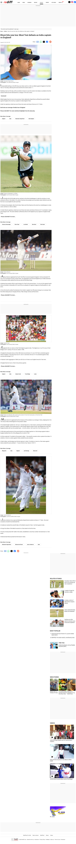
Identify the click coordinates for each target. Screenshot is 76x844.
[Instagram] (72, 2)
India (10, 118)
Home (1, 31)
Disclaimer (37, 839)
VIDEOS (52, 723)
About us (52, 839)
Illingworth (4, 450)
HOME (19, 2)
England (3, 118)
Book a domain (36, 835)
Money (47, 835)
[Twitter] (69, 2)
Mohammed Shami (19, 544)
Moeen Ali (35, 450)
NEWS (24, 2)
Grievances (63, 839)
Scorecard (3, 96)
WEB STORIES (54, 677)
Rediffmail (42, 835)
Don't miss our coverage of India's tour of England (12, 107)
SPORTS (47, 2)
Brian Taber (17, 224)
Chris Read (42, 224)
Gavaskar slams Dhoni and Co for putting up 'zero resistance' (70, 582)
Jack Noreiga (26, 450)
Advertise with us (30, 839)
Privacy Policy (42, 839)
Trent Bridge (27, 374)
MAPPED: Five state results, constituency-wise (63, 637)
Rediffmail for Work (27, 835)
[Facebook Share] (46, 41)
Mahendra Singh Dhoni (19, 118)
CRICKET (41, 2)
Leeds (35, 374)
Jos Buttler (25, 224)
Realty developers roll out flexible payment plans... (67, 645)
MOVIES (35, 2)
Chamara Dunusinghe (6, 224)
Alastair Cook (18, 374)
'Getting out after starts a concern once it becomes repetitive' (69, 621)
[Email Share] (37, 41)
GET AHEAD (54, 2)
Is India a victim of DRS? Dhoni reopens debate (69, 602)
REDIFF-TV (61, 2)
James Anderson (30, 544)
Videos (51, 835)
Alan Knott (34, 224)
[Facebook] (75, 2)
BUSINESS (29, 2)
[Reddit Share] (50, 41)
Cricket (5, 31)
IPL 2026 (52, 816)
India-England (31, 118)
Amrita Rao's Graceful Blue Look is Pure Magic (61, 779)
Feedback (48, 839)
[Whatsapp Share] (40, 41)
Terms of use (57, 839)
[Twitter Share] (43, 41)
